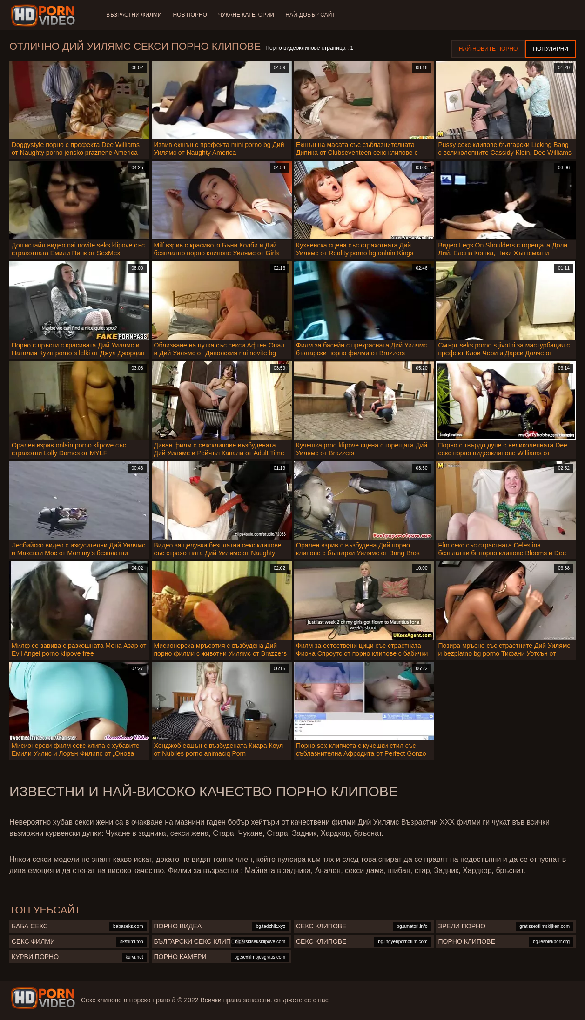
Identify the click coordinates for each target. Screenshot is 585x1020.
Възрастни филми (133, 15)
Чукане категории (246, 15)
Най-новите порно (488, 49)
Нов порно (190, 15)
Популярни (550, 49)
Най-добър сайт (310, 15)
